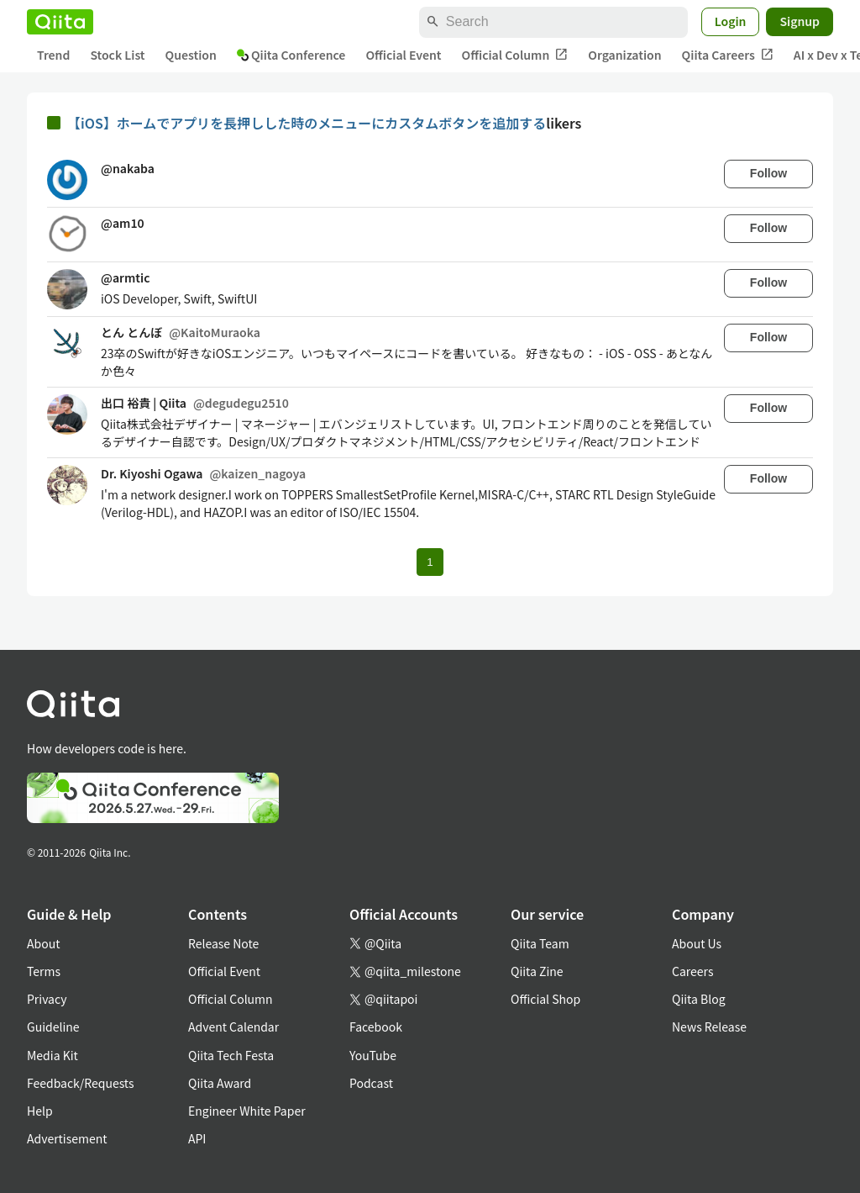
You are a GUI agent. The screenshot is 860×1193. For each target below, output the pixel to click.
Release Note (223, 943)
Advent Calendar (233, 1026)
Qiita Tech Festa (231, 1055)
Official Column (515, 55)
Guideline (53, 1026)
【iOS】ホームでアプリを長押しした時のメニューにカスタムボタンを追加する (306, 123)
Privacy (46, 998)
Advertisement (67, 1138)
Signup (799, 21)
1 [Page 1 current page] (430, 562)
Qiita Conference (291, 54)
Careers (692, 971)
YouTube (372, 1055)
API (197, 1138)
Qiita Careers (727, 55)
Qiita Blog (699, 998)
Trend (53, 54)
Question (191, 54)
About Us (696, 943)
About (43, 943)
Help (40, 1110)
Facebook (375, 1026)
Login (731, 21)
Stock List (117, 54)
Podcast (371, 1082)
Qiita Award (219, 1082)
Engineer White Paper (247, 1110)
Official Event (403, 54)
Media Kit (52, 1055)
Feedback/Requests (80, 1082)
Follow (768, 173)
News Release (709, 1026)
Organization (624, 54)
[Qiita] (60, 21)
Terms (43, 971)
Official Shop (545, 998)
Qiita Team (540, 943)
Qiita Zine (537, 971)
